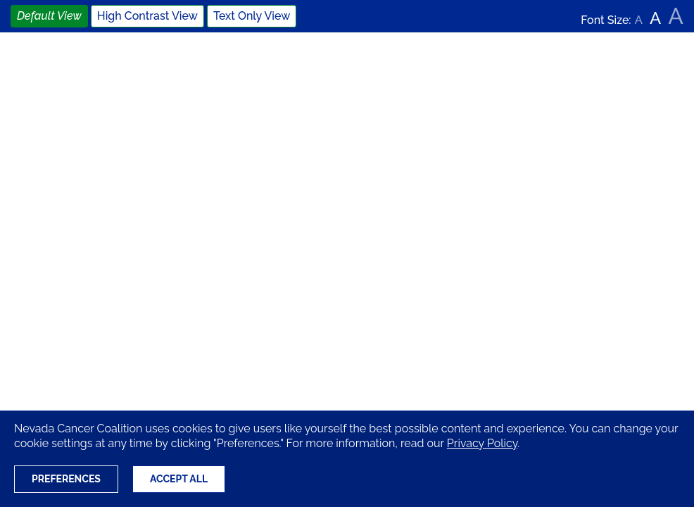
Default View (49, 16)
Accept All (179, 478)
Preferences (66, 478)
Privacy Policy (482, 443)
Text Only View (251, 16)
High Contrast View (147, 16)
